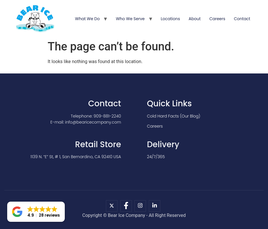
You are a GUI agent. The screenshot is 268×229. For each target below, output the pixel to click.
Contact (242, 19)
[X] (111, 206)
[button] (36, 212)
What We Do (87, 19)
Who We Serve (130, 19)
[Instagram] (140, 206)
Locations (170, 19)
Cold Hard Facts (163, 116)
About (195, 19)
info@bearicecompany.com (93, 122)
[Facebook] (126, 206)
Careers (217, 19)
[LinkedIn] (154, 206)
